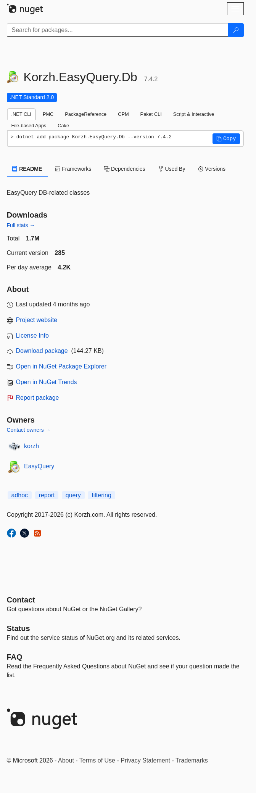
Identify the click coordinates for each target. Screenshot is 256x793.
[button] (226, 138)
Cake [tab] (63, 125)
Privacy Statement (145, 760)
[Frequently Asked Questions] (15, 657)
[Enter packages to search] (117, 30)
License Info (32, 335)
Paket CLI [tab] (151, 114)
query (73, 495)
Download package (42, 351)
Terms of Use (97, 760)
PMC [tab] (48, 114)
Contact (21, 600)
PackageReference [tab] (85, 114)
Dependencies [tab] (124, 169)
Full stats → (21, 225)
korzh (31, 446)
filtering (101, 495)
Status (18, 628)
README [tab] (27, 169)
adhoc (19, 495)
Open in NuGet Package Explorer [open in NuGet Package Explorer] (61, 366)
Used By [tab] (171, 169)
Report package (37, 397)
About (66, 760)
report (47, 495)
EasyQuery (39, 466)
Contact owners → (29, 430)
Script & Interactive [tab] (193, 114)
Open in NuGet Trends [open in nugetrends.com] (46, 382)
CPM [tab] (123, 114)
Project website (37, 320)
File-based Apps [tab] (29, 125)
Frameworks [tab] (73, 169)
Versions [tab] (211, 169)
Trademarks (191, 760)
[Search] (236, 30)
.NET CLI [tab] (21, 114)
